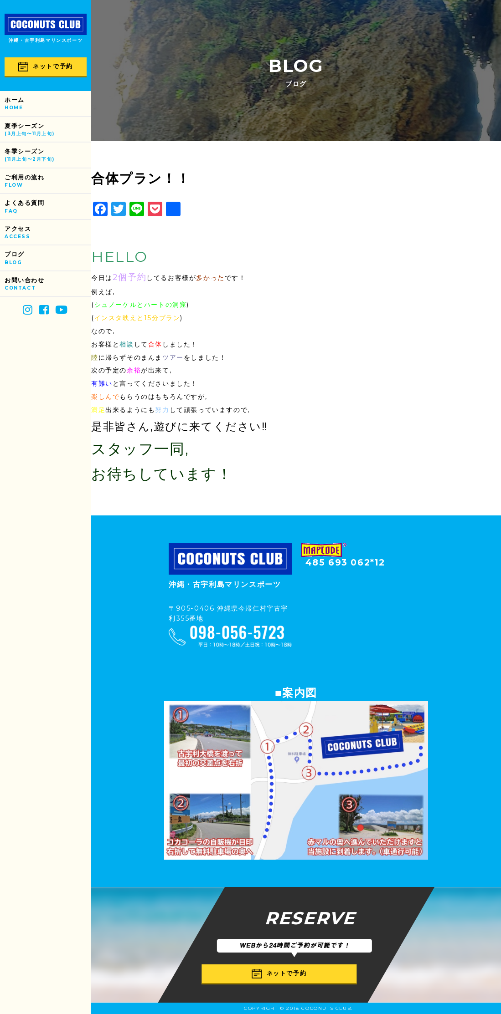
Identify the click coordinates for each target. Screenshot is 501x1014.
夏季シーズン (48, 130)
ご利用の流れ (48, 181)
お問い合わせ (48, 284)
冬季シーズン (48, 155)
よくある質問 (48, 206)
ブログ (48, 258)
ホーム (48, 104)
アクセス (48, 232)
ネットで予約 (45, 66)
